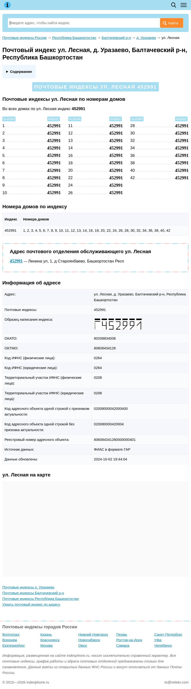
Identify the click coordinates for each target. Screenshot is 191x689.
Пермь (121, 634)
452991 (16, 261)
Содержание (21, 71)
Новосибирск (89, 640)
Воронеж (9, 640)
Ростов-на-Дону (129, 640)
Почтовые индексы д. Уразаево (28, 587)
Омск (82, 645)
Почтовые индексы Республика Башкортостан (40, 599)
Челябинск (163, 645)
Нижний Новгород (93, 634)
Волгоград (10, 634)
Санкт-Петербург (168, 634)
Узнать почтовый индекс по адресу (31, 604)
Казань (46, 634)
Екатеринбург (13, 645)
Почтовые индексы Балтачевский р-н (33, 593)
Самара (122, 645)
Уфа (157, 640)
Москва (46, 645)
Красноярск (49, 640)
